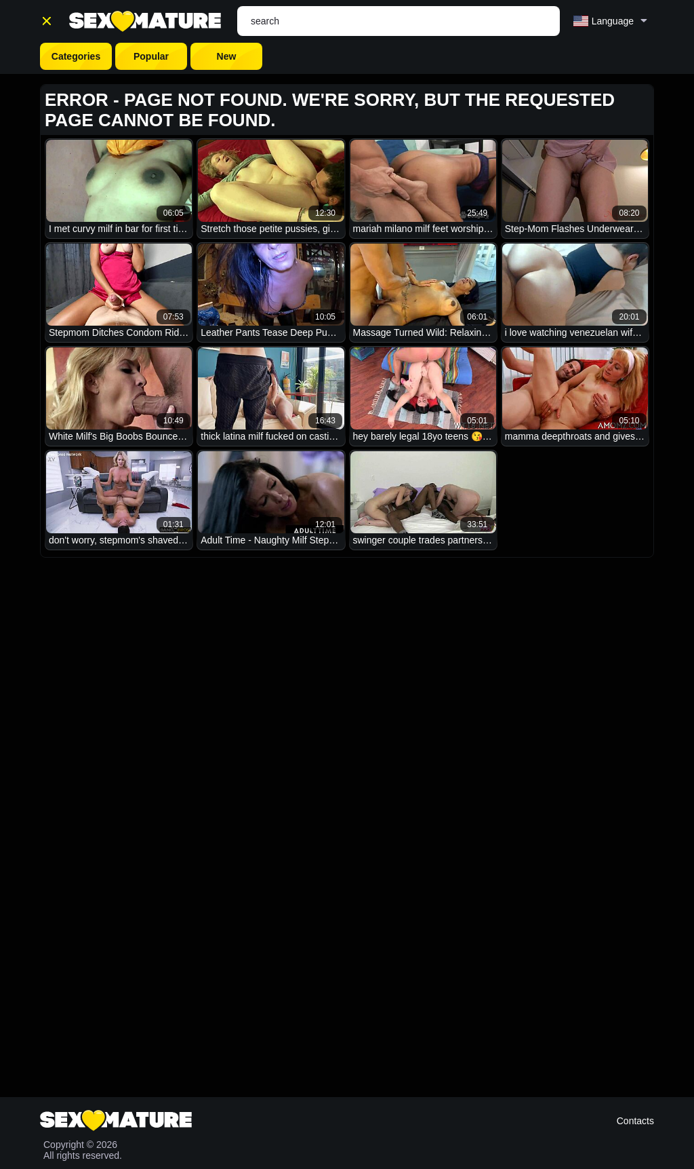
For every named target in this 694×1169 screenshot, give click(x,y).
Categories (76, 56)
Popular (151, 56)
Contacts (635, 1120)
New (227, 56)
